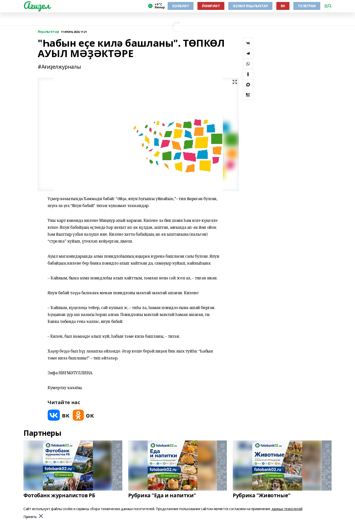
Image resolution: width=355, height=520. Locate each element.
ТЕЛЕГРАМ (307, 5)
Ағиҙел (36, 5)
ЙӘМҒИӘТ (211, 5)
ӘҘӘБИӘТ (180, 5)
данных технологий (286, 508)
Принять (30, 517)
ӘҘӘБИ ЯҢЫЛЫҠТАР (250, 5)
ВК (283, 5)
